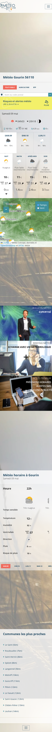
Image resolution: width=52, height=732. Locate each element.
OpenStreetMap (8, 245)
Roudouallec (12, 651)
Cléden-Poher (13, 705)
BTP (34, 87)
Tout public (10, 87)
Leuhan (11, 711)
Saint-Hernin (12, 657)
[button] (32, 232)
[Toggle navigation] (48, 6)
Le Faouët (12, 693)
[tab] (5, 566)
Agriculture (24, 87)
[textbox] (28, 95)
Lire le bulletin (11, 104)
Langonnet (11, 669)
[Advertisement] (26, 42)
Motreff (11, 675)
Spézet (10, 663)
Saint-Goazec (13, 699)
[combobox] (27, 95)
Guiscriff (11, 681)
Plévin (10, 687)
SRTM (21, 245)
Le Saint (10, 644)
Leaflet (5, 242)
